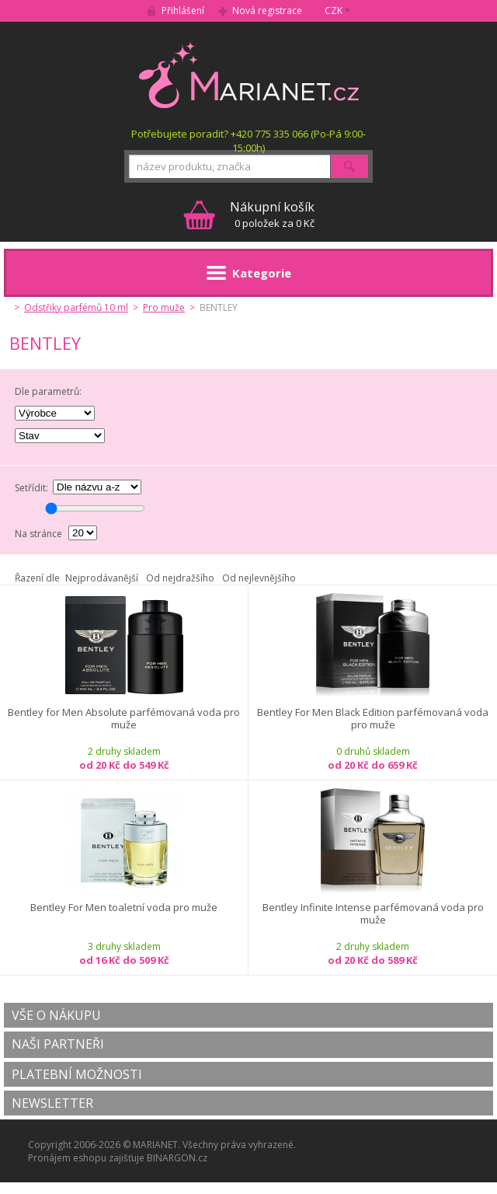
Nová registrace (267, 10)
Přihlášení (183, 10)
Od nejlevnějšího (259, 578)
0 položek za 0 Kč (272, 214)
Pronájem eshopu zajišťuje (86, 1157)
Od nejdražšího (180, 578)
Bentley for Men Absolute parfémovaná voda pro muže (124, 718)
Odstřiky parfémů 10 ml (76, 307)
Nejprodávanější (101, 578)
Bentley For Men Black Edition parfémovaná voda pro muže (372, 718)
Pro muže (164, 307)
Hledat (349, 166)
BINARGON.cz (177, 1157)
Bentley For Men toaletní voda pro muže (123, 907)
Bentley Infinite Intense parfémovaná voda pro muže (373, 914)
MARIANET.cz (249, 74)
